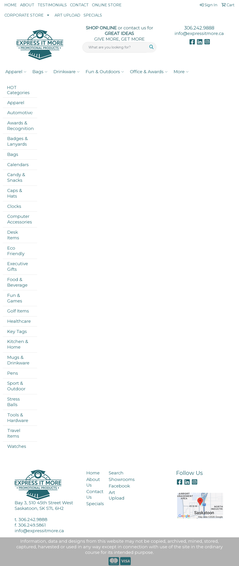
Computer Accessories (19, 219)
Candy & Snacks (16, 177)
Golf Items (18, 311)
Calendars (18, 164)
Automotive (20, 112)
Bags (39, 72)
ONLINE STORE (107, 5)
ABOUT (27, 5)
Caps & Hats (14, 193)
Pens (12, 373)
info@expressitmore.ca (199, 33)
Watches (16, 446)
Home (93, 473)
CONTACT (79, 5)
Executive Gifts (17, 266)
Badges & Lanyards (17, 141)
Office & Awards (149, 72)
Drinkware (66, 72)
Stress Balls (13, 401)
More (181, 72)
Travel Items (13, 433)
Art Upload (116, 495)
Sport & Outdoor (16, 386)
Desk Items (13, 235)
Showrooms (117, 479)
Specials (94, 503)
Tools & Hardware (17, 417)
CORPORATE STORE (24, 15)
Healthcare (19, 321)
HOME (10, 5)
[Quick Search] (114, 47)
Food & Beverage (17, 282)
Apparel (15, 72)
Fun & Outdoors (105, 72)
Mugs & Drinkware (18, 360)
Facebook (117, 486)
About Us (93, 482)
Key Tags (17, 331)
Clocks (14, 206)
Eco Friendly (16, 250)
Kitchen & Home (17, 344)
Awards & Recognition (20, 125)
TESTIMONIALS (52, 5)
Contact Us (94, 494)
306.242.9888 (199, 28)
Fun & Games (14, 298)
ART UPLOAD (67, 15)
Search (116, 473)
